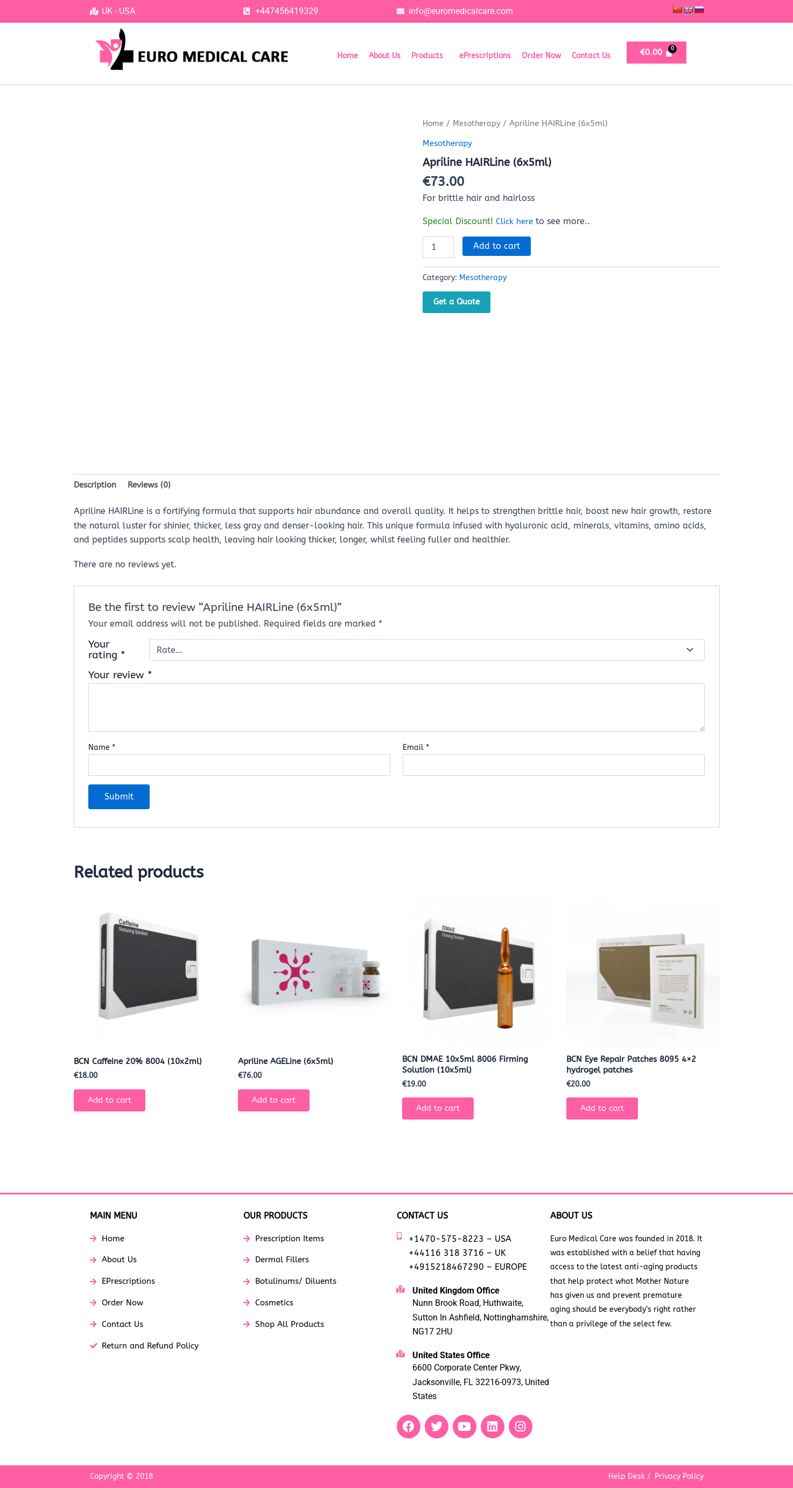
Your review (120, 676)
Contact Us (591, 55)
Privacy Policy (679, 1476)
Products (427, 55)
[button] (430, 56)
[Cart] (656, 52)
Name (101, 748)
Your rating (106, 651)
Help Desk (626, 1476)
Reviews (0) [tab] (153, 485)
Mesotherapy (479, 123)
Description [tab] (96, 485)
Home (347, 55)
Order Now (541, 55)
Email (416, 748)
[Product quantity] (438, 247)
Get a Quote (456, 302)
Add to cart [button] (113, 1103)
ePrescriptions (485, 55)
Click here (516, 220)
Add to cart (496, 245)
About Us (385, 55)
